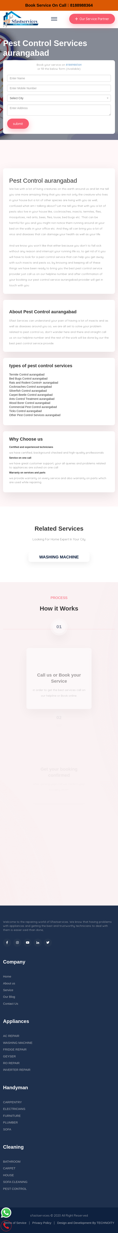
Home (7, 976)
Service (8, 990)
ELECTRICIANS (14, 1109)
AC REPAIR (11, 1036)
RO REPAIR (11, 1063)
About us (9, 983)
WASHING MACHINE (59, 557)
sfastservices (40, 1215)
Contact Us (10, 1003)
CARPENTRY (12, 1102)
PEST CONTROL (15, 1188)
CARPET (9, 1168)
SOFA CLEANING (15, 1182)
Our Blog (9, 996)
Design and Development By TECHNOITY (85, 1222)
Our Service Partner (92, 19)
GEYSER (9, 1056)
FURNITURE (12, 1115)
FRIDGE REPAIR (15, 1049)
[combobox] (59, 98)
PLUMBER (10, 1122)
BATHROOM (12, 1161)
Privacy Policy (41, 1222)
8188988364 (74, 65)
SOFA (7, 1129)
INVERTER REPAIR (16, 1069)
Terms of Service (15, 1222)
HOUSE (8, 1175)
